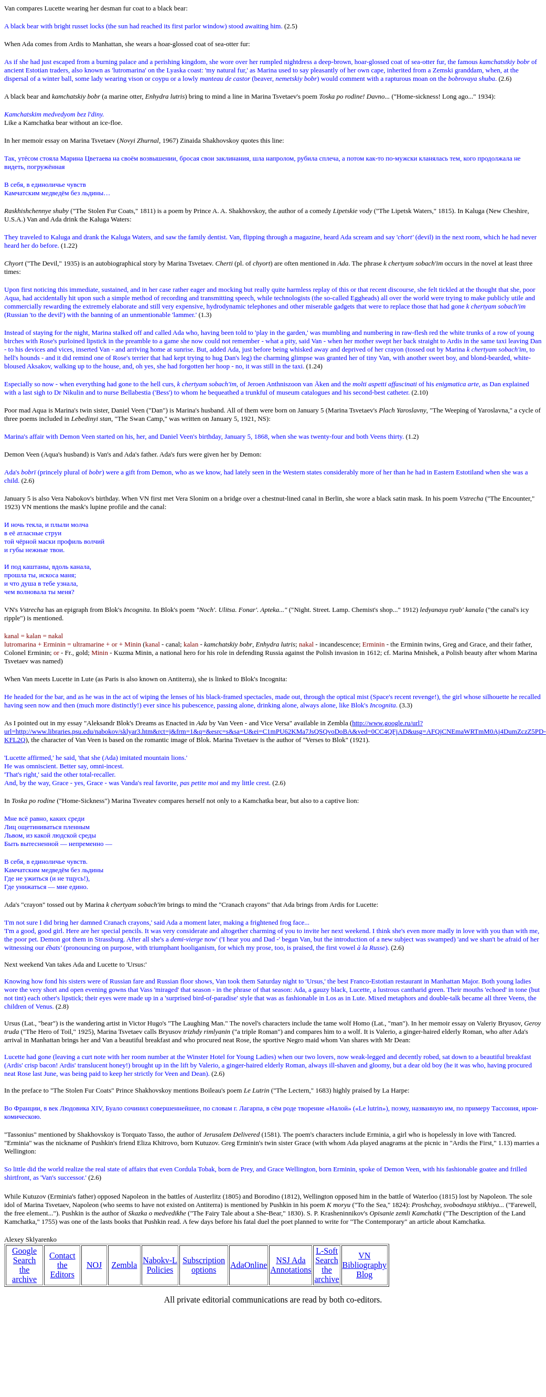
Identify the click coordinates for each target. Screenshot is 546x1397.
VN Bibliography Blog (364, 1265)
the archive (24, 1274)
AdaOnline (248, 1265)
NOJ (94, 1265)
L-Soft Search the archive (326, 1265)
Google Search (24, 1255)
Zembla (124, 1265)
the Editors (62, 1270)
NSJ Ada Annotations (290, 1265)
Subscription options (204, 1265)
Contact (62, 1255)
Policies (160, 1269)
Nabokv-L (160, 1260)
